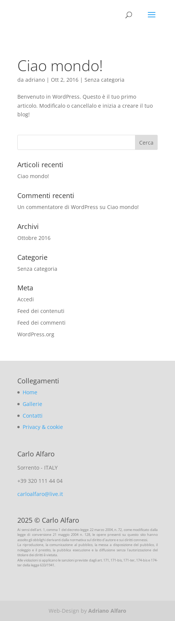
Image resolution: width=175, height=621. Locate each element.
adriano (35, 79)
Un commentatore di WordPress (57, 207)
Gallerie (32, 403)
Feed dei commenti (41, 322)
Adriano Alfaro (107, 610)
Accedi (25, 299)
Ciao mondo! (60, 65)
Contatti (33, 415)
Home (30, 392)
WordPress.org (35, 334)
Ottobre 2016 (34, 237)
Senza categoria (104, 79)
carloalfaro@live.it (40, 493)
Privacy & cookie (43, 426)
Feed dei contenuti (40, 310)
